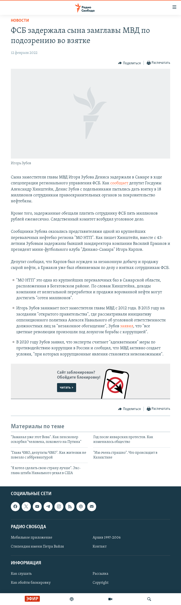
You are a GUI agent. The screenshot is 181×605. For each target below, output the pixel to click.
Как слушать (21, 574)
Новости (20, 20)
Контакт (100, 547)
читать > (66, 387)
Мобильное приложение (31, 538)
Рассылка (100, 574)
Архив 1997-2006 (107, 538)
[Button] (129, 63)
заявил (126, 326)
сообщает (119, 183)
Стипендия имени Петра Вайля (37, 547)
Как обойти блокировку (31, 583)
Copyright (100, 583)
